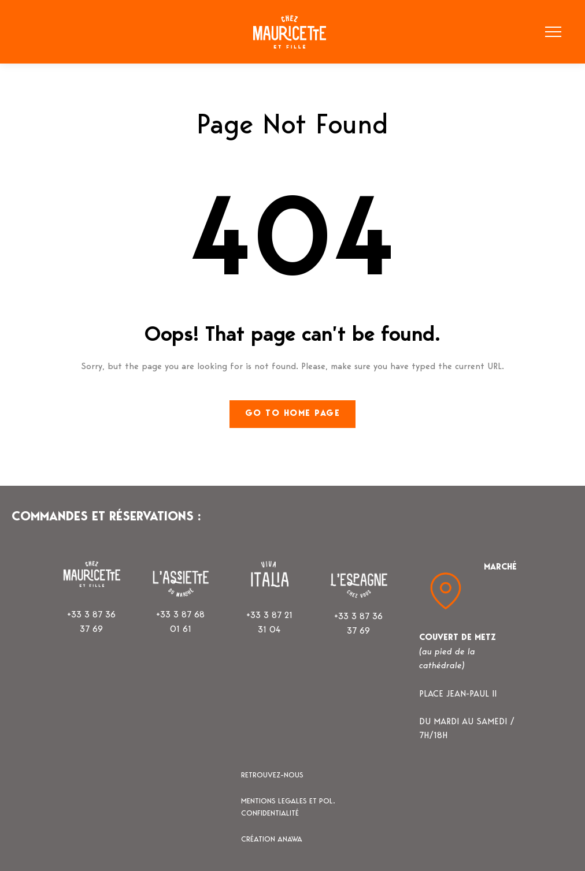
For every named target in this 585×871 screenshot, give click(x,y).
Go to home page (292, 414)
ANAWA (289, 839)
